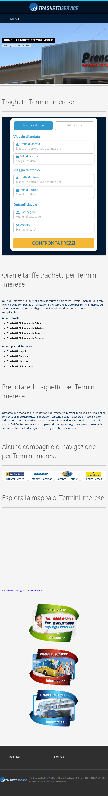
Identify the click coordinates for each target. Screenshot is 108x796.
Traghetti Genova (17, 356)
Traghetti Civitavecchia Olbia (24, 323)
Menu (14, 19)
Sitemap (59, 756)
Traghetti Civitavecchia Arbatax (25, 328)
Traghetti (14, 756)
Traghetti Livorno (17, 361)
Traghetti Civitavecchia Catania (25, 338)
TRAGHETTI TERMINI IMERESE (34, 40)
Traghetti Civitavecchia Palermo (26, 333)
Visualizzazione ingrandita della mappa (22, 590)
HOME (8, 40)
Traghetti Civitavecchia (20, 366)
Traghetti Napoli (16, 351)
